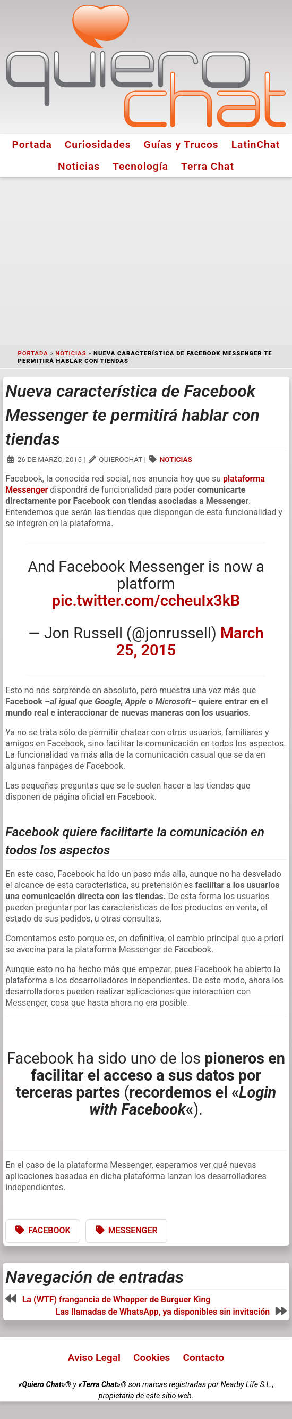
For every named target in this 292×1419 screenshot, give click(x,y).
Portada (31, 144)
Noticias (79, 166)
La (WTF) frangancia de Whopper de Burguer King (116, 1299)
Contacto (203, 1357)
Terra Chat (207, 166)
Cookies (151, 1357)
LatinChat (255, 144)
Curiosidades (98, 144)
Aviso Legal (94, 1357)
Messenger (133, 1230)
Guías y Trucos (181, 144)
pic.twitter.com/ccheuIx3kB (146, 601)
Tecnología (140, 166)
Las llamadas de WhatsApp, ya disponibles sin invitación (163, 1312)
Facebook (49, 1230)
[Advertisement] (146, 261)
